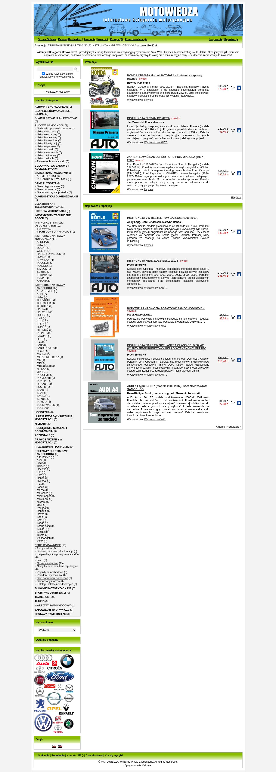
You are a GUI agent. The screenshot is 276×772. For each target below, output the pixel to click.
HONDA (41, 256)
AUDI (40, 294)
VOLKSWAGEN (46, 404)
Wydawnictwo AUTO (155, 142)
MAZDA (41, 354)
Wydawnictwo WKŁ (155, 325)
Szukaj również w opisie (59, 73)
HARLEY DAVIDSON (49, 253)
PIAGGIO (42, 265)
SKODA (41, 395)
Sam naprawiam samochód (52, 578)
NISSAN (42, 368)
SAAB (40, 389)
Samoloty (42, 228)
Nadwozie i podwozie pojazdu (54, 128)
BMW (40, 244)
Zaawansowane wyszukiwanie (57, 76)
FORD (40, 321)
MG (39, 360)
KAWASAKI (43, 259)
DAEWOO (43, 312)
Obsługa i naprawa (47, 563)
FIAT (39, 318)
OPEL (40, 371)
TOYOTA (42, 401)
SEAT (40, 392)
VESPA (41, 277)
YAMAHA (42, 280)
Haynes (148, 99)
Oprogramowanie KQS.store (138, 765)
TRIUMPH (43, 274)
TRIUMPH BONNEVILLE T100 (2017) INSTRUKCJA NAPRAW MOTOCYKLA (92, 45)
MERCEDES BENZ (48, 357)
